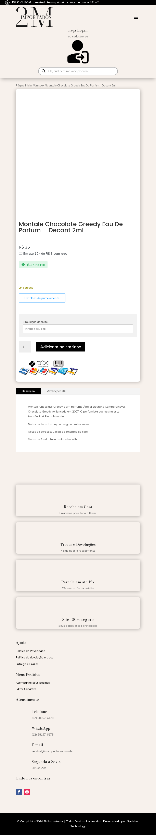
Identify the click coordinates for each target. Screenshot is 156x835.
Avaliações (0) (56, 391)
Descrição (28, 391)
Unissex (39, 85)
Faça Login (78, 30)
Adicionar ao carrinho (60, 346)
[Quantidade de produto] (25, 347)
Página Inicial (24, 85)
